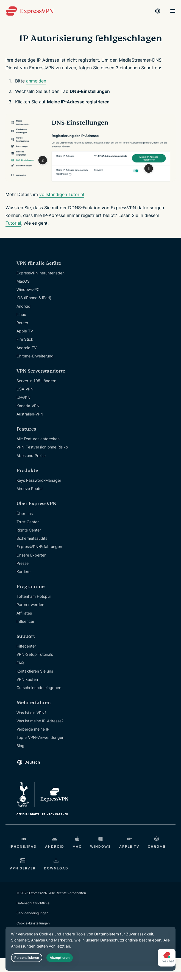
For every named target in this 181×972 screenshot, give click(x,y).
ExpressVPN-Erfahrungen (39, 546)
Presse (22, 563)
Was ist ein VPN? (31, 712)
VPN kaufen (27, 679)
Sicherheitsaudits (31, 538)
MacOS (23, 281)
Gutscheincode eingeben (38, 687)
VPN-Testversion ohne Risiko (42, 447)
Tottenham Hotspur (33, 596)
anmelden (36, 81)
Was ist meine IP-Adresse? (39, 720)
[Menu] (172, 10)
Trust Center (27, 521)
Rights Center (28, 530)
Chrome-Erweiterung (35, 356)
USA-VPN (25, 389)
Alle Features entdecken (38, 438)
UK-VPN (23, 397)
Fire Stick (24, 339)
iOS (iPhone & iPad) (33, 297)
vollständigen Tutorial (61, 194)
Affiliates (24, 613)
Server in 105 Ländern (36, 380)
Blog (20, 745)
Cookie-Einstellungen (33, 923)
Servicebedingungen (32, 913)
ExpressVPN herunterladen (40, 273)
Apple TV (24, 331)
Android (23, 306)
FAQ (20, 662)
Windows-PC (28, 289)
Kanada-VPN (28, 405)
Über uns (24, 513)
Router (22, 322)
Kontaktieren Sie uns (34, 671)
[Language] (157, 10)
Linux (21, 314)
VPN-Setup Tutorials (34, 654)
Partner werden (30, 604)
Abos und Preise (31, 455)
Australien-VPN (29, 414)
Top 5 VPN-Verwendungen (40, 737)
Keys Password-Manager (38, 480)
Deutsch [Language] (32, 762)
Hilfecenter (26, 646)
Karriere (23, 571)
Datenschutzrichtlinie (32, 903)
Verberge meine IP (32, 729)
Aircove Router (29, 488)
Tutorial (13, 223)
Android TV (26, 347)
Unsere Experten (31, 555)
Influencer (25, 621)
